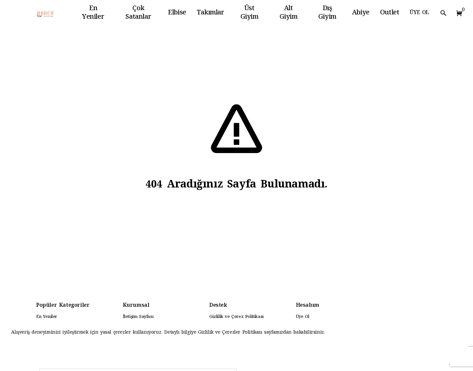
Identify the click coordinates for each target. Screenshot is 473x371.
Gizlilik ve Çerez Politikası (236, 317)
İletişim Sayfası (138, 317)
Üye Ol (302, 317)
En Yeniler (93, 13)
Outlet (389, 13)
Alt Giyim (289, 13)
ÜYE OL (419, 13)
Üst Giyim (249, 13)
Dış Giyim (327, 13)
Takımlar (210, 13)
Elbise (177, 13)
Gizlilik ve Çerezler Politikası (231, 332)
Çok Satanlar (138, 13)
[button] (458, 13)
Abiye (361, 13)
